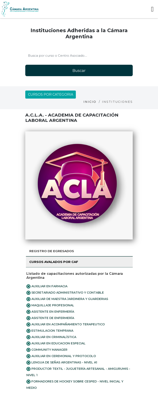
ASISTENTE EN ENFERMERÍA (50, 312)
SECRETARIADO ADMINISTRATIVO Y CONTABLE (65, 293)
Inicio (89, 102)
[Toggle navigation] (152, 9)
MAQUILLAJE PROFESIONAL (50, 305)
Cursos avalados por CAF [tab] (53, 262)
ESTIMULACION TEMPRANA (49, 331)
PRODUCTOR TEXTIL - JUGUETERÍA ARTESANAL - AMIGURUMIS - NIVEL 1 (78, 372)
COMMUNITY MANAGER (46, 350)
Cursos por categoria (50, 94)
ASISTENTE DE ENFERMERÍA (50, 318)
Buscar (79, 70)
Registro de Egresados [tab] (51, 251)
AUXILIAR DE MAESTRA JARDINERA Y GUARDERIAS (67, 299)
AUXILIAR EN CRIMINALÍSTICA (51, 337)
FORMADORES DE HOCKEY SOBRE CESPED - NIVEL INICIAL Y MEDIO (74, 385)
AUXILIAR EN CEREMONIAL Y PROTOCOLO (61, 356)
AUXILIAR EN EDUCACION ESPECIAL (56, 343)
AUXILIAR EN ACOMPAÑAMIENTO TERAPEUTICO (65, 324)
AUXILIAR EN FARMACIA (46, 286)
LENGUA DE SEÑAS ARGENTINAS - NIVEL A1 (61, 362)
